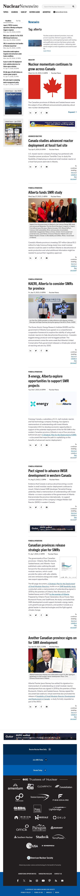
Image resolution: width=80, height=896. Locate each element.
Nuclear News (56, 73)
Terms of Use (38, 892)
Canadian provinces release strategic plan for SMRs (46, 547)
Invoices (49, 892)
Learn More (47, 51)
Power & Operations (35, 188)
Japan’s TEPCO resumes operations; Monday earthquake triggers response (12, 27)
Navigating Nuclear (45, 874)
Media (57, 892)
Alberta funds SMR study (45, 192)
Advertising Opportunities (27, 874)
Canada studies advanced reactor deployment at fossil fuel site (50, 142)
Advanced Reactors (35, 136)
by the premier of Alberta (59, 594)
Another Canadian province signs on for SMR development (52, 640)
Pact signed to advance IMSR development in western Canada (49, 472)
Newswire (33, 22)
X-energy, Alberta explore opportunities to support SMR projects (48, 381)
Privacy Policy (26, 892)
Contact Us (58, 874)
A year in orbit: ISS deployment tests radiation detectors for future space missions (12, 64)
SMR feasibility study (68, 586)
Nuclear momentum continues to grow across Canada (50, 66)
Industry (31, 60)
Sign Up (24, 12)
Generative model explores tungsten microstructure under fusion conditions (12, 53)
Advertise (46, 12)
